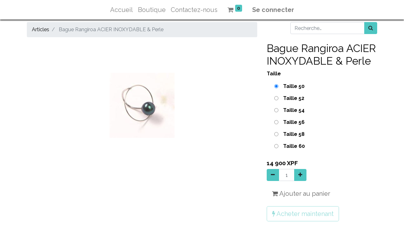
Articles (40, 29)
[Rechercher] (370, 28)
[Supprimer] (273, 175)
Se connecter (273, 10)
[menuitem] (121, 10)
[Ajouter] (300, 175)
